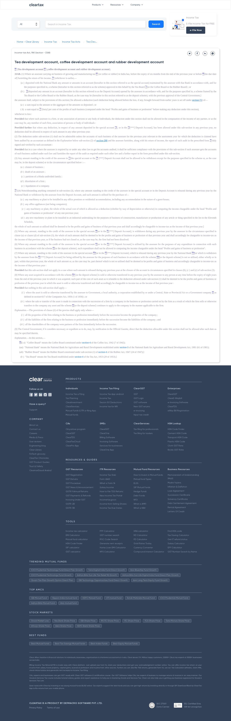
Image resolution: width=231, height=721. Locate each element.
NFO (136, 499)
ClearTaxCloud (73, 441)
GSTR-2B (70, 504)
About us (33, 425)
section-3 (124, 347)
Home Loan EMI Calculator (113, 547)
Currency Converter (143, 547)
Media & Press (36, 437)
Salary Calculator (176, 543)
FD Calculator (140, 539)
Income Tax (105, 398)
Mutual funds (72, 415)
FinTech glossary (37, 454)
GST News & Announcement (79, 487)
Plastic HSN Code (176, 441)
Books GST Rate (176, 450)
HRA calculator (141, 531)
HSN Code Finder (176, 429)
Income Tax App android (112, 394)
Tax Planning (72, 398)
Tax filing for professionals (146, 429)
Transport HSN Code (178, 437)
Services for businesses (111, 445)
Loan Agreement (176, 491)
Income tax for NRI (109, 406)
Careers (33, 433)
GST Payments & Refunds (78, 495)
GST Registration (74, 475)
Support (33, 410)
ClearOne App (107, 450)
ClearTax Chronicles (39, 458)
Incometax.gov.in (108, 499)
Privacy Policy (35, 707)
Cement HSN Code (177, 433)
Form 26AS (105, 479)
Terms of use (53, 707)
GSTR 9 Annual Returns (77, 491)
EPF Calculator (175, 547)
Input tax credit (141, 415)
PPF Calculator (107, 531)
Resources (117, 5)
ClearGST (172, 394)
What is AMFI (140, 504)
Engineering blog (37, 445)
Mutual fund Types (142, 479)
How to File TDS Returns (111, 491)
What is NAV (140, 508)
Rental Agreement (177, 507)
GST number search (109, 535)
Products (98, 5)
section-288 (101, 140)
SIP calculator (72, 547)
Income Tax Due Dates (111, 508)
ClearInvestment (74, 402)
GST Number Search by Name (182, 551)
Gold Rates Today (142, 543)
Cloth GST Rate (175, 445)
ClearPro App (72, 445)
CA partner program (75, 429)
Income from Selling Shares (113, 504)
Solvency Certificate (178, 499)
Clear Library (35, 450)
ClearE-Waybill (175, 398)
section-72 (197, 100)
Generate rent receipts (111, 543)
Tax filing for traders (143, 433)
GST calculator (73, 551)
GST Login (139, 398)
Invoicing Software (109, 441)
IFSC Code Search (109, 539)
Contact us (35, 429)
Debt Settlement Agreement (182, 503)
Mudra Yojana (174, 482)
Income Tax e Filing (75, 394)
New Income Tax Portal (111, 495)
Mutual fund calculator (77, 539)
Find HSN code (175, 531)
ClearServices (72, 406)
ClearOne (104, 433)
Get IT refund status (177, 539)
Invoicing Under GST (75, 499)
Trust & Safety (36, 466)
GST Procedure (73, 483)
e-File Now (196, 30)
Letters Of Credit (176, 511)
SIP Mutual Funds (142, 487)
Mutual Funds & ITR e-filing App (81, 410)
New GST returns (142, 406)
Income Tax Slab (108, 475)
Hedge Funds (140, 491)
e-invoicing (139, 410)
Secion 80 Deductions (111, 402)
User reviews (35, 441)
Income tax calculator (76, 531)
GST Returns (72, 479)
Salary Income (107, 487)
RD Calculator (140, 535)
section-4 (86, 342)
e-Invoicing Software (178, 402)
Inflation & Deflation (177, 487)
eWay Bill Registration (178, 410)
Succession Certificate (179, 495)
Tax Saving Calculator (178, 535)
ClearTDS (172, 406)
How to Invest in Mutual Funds (148, 475)
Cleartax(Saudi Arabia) (40, 470)
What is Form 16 (107, 483)
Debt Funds (139, 495)
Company (137, 5)
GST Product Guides (39, 462)
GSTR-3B (70, 508)
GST (136, 394)
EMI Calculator (73, 535)
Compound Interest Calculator (149, 551)
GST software (140, 402)
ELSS (136, 483)
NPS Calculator (107, 551)
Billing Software (107, 437)
